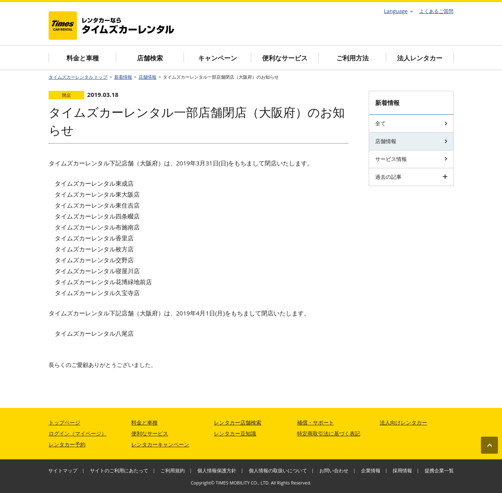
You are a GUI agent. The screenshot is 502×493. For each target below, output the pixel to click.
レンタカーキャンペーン (160, 444)
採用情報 (402, 470)
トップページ (64, 422)
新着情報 (123, 76)
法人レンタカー (419, 58)
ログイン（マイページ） (78, 433)
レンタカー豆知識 (235, 433)
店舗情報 (147, 76)
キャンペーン (217, 58)
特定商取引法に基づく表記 (328, 433)
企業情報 (370, 470)
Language (398, 11)
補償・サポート (315, 422)
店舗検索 (150, 58)
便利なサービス (285, 58)
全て (411, 123)
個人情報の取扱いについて (278, 470)
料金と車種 (82, 58)
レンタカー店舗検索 (237, 422)
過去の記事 (411, 176)
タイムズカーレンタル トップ (78, 76)
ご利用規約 (172, 470)
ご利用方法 (352, 58)
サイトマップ (62, 470)
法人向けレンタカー (403, 422)
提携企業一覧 (439, 470)
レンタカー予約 (67, 444)
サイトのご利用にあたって (119, 470)
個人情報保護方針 (216, 470)
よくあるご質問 (436, 11)
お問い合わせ (333, 470)
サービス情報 (411, 159)
